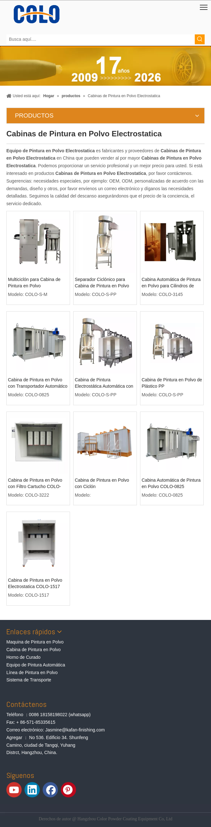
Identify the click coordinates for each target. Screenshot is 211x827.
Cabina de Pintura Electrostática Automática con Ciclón (104, 383)
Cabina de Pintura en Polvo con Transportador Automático (37, 383)
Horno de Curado (23, 657)
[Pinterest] (68, 789)
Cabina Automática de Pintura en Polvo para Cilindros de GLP (171, 283)
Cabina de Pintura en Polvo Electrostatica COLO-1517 (35, 583)
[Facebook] (50, 789)
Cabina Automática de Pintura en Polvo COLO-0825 (171, 483)
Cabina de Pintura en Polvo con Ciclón (102, 483)
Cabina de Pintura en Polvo (33, 649)
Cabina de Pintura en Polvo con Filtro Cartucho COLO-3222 (35, 484)
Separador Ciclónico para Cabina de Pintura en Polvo (102, 282)
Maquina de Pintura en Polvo (35, 641)
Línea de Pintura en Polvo (32, 672)
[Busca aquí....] (100, 39)
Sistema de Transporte (28, 679)
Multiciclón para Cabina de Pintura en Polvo (34, 282)
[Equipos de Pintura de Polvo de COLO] (36, 14)
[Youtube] (14, 789)
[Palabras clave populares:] (200, 39)
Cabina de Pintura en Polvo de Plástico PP (172, 383)
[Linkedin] (32, 789)
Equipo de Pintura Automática (35, 664)
